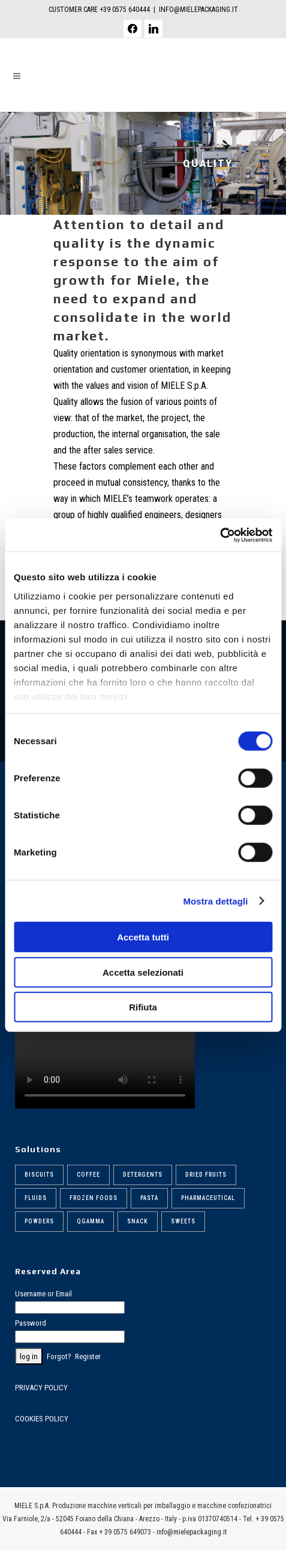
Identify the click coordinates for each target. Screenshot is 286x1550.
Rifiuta (143, 1007)
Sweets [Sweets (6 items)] (183, 1221)
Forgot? (59, 1356)
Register (88, 1356)
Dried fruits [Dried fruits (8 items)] (206, 1174)
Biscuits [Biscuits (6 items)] (39, 1174)
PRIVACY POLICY (41, 1387)
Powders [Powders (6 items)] (39, 1221)
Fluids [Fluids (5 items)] (36, 1198)
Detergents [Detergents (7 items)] (142, 1174)
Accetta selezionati (143, 972)
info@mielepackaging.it (191, 1532)
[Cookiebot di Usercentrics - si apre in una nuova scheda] (219, 535)
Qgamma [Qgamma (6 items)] (90, 1221)
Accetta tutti (143, 937)
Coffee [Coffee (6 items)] (88, 1174)
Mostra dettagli (215, 901)
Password (30, 1322)
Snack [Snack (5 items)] (137, 1221)
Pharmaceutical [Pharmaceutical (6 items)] (208, 1198)
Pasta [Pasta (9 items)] (149, 1198)
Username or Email (43, 1293)
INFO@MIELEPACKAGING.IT (198, 9)
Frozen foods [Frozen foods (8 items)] (94, 1198)
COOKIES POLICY (41, 1418)
